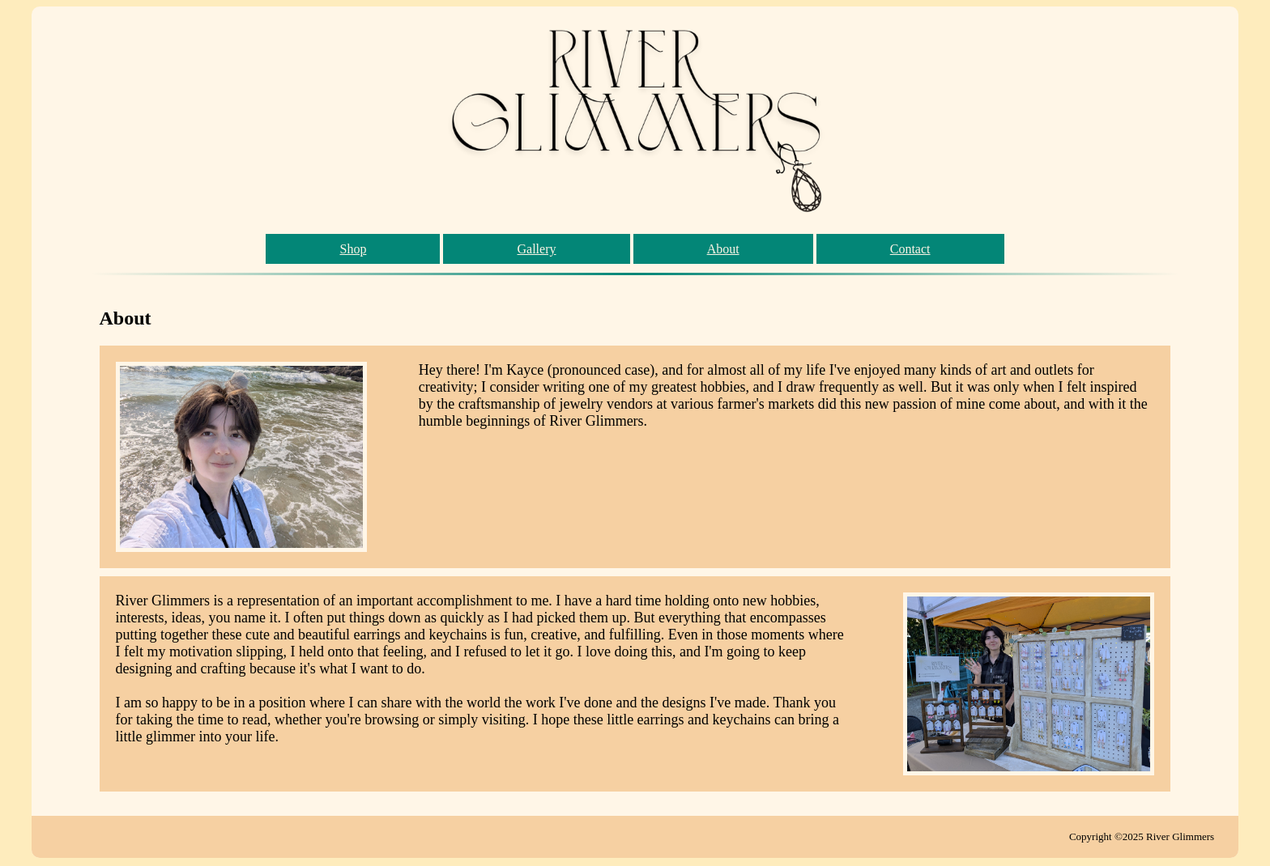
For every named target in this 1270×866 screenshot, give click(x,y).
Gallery (537, 249)
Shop (352, 249)
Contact (910, 249)
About (723, 249)
